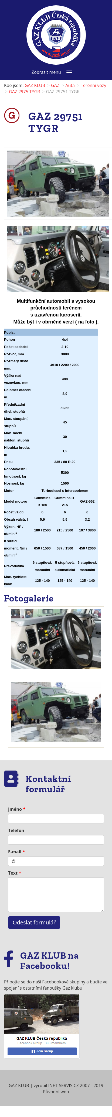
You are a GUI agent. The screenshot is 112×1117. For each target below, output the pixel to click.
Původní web (56, 1092)
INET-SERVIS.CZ (63, 1085)
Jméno (15, 809)
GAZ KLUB (35, 85)
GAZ (55, 85)
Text (13, 873)
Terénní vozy (93, 85)
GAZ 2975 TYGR (24, 92)
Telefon (16, 830)
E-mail (14, 852)
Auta (70, 85)
